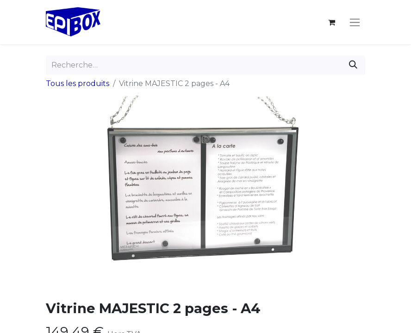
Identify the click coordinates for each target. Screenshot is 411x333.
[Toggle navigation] (354, 22)
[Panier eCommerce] (331, 22)
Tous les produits (77, 83)
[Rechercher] (353, 65)
